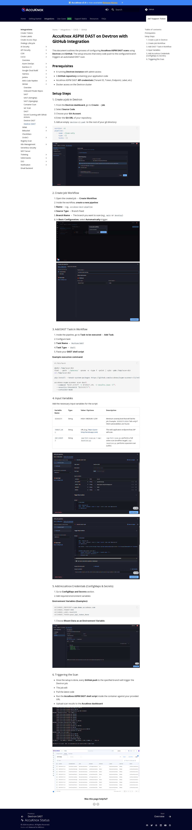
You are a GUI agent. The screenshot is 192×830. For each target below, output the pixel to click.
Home (23, 19)
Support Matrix (81, 19)
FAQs (104, 19)
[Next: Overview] (162, 816)
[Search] (125, 9)
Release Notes (110, 2)
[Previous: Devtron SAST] (32, 816)
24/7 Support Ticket (157, 19)
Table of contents (153, 29)
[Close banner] (122, 3)
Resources (94, 19)
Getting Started (35, 19)
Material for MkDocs (36, 827)
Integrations (49, 19)
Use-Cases (61, 19)
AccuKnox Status (35, 820)
